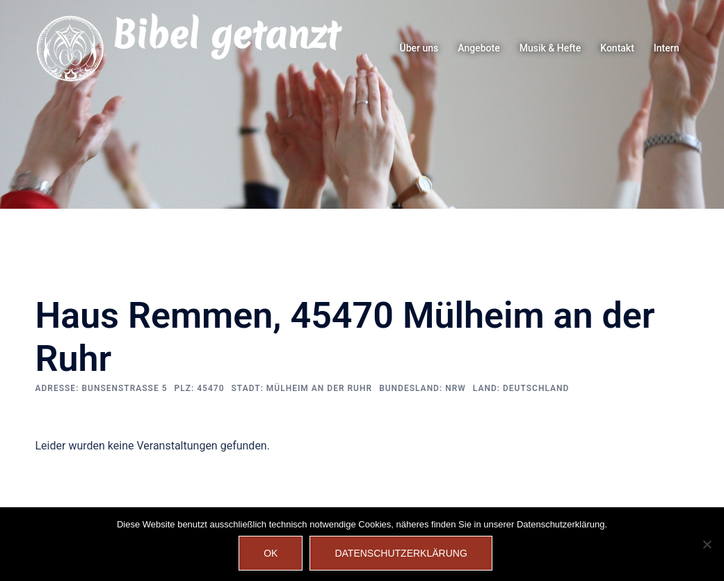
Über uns (419, 48)
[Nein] (707, 544)
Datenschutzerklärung (401, 553)
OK (270, 553)
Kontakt (617, 48)
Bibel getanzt (225, 35)
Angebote (478, 48)
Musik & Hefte (550, 48)
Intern (666, 48)
